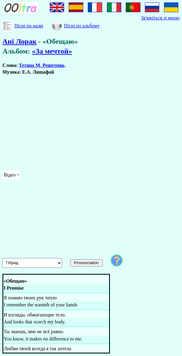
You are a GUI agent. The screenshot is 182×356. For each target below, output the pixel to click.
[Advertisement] (91, 122)
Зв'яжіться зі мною (160, 17)
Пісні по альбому (82, 25)
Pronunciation (86, 262)
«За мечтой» (52, 51)
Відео (9, 174)
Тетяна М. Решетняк (41, 65)
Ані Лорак (19, 41)
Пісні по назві (28, 25)
